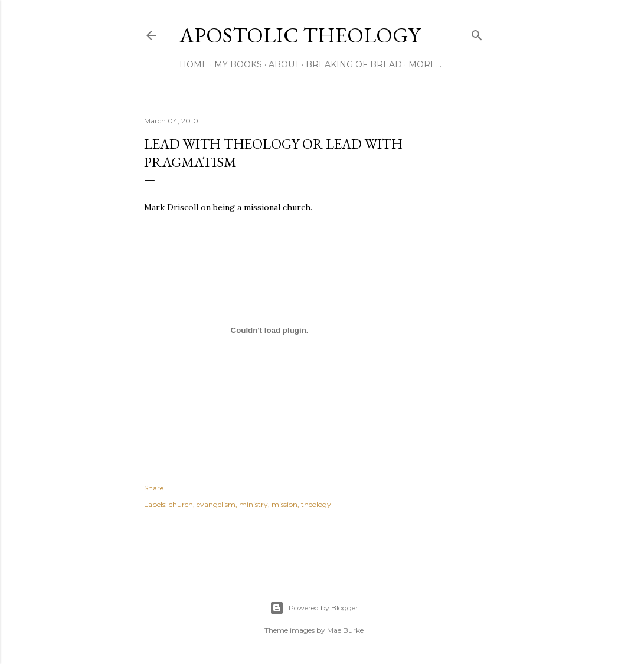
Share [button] (153, 487)
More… (424, 64)
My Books (238, 64)
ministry (253, 504)
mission (284, 504)
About (284, 64)
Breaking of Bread (354, 64)
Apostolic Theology (299, 35)
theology (316, 504)
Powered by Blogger (314, 608)
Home (193, 64)
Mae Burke (345, 630)
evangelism (216, 504)
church (181, 504)
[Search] (477, 32)
